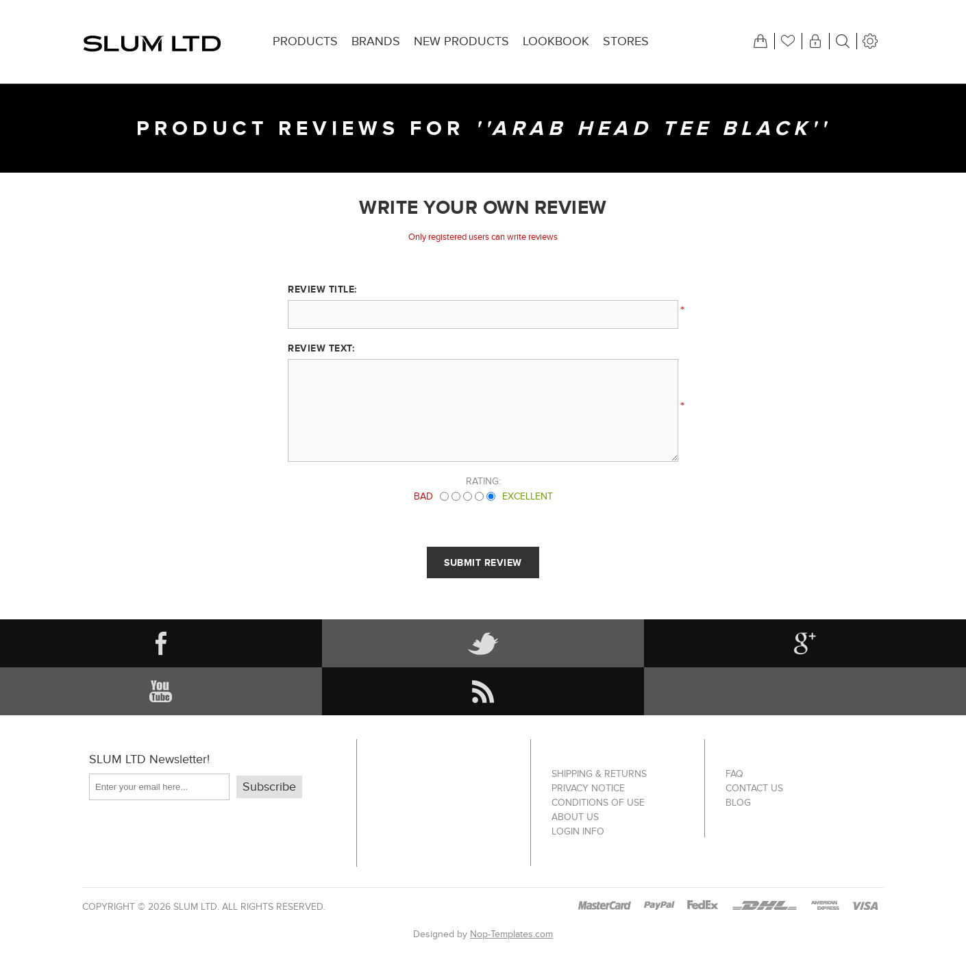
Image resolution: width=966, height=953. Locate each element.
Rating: (483, 481)
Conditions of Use (598, 802)
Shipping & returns (599, 774)
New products (461, 41)
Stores (626, 41)
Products (305, 41)
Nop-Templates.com (511, 934)
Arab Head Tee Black (651, 128)
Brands (375, 41)
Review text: (321, 348)
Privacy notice (588, 788)
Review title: (322, 289)
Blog (738, 802)
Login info (578, 831)
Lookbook (556, 41)
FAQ (734, 774)
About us (575, 817)
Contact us (754, 788)
